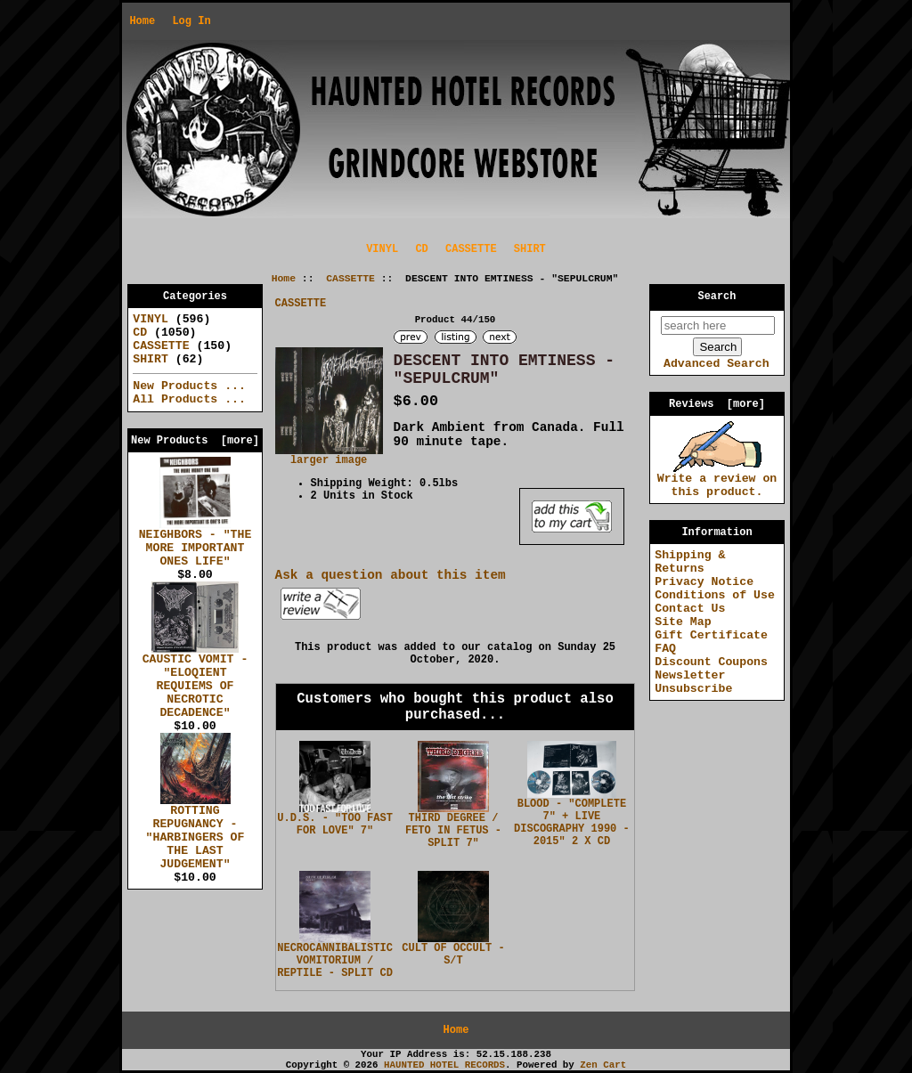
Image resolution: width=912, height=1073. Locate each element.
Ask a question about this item (390, 575)
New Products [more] (195, 441)
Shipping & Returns (690, 562)
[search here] (718, 325)
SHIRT (530, 249)
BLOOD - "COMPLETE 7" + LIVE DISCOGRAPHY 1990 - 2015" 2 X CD (572, 823)
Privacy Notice (704, 582)
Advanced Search (717, 363)
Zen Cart (603, 1065)
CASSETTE (350, 278)
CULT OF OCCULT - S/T (453, 954)
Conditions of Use (715, 595)
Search (717, 296)
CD (421, 249)
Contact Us (690, 608)
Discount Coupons (711, 662)
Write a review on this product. (717, 480)
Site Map (683, 622)
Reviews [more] (717, 404)
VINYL (382, 249)
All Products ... (189, 399)
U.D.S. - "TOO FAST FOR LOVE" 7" (335, 824)
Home (142, 21)
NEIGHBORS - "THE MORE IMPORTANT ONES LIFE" (195, 543)
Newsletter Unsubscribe (693, 682)
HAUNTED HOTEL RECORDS (444, 1065)
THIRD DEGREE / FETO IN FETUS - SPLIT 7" (453, 830)
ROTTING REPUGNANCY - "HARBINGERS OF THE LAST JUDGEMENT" (195, 832)
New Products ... (189, 386)
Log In (191, 21)
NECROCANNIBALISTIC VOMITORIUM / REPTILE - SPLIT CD (335, 961)
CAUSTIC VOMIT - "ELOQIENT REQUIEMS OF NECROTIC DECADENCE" (195, 681)
